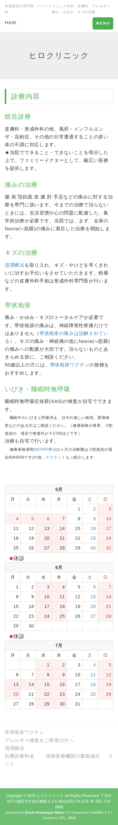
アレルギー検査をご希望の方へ (39, 740)
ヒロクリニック (50, 796)
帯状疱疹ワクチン (70, 364)
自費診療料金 (19, 756)
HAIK (11, 22)
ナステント (56, 457)
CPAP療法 (47, 449)
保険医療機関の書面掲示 (73, 756)
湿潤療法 (15, 265)
